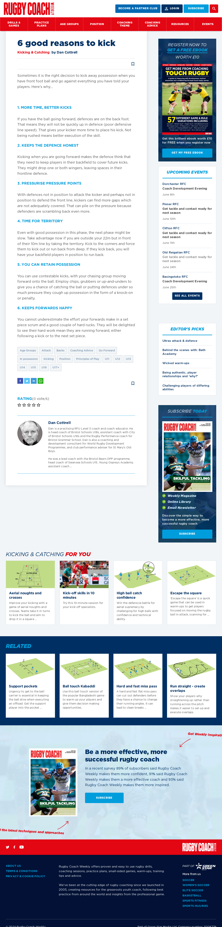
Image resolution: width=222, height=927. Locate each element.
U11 (107, 359)
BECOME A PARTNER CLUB (137, 9)
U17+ (55, 367)
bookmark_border (133, 64)
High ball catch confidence (129, 595)
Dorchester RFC (174, 184)
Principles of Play (87, 359)
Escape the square (186, 593)
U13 (128, 359)
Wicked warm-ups (175, 363)
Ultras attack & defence (179, 341)
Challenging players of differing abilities (185, 388)
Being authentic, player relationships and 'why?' (180, 374)
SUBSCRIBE (196, 9)
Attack (46, 350)
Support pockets (23, 686)
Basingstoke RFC (175, 277)
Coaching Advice (81, 350)
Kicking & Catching (33, 52)
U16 (44, 367)
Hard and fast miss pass (136, 686)
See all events (187, 296)
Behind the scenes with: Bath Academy (183, 352)
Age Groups (28, 350)
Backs (60, 350)
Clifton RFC (171, 228)
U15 (33, 367)
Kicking (49, 359)
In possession (29, 359)
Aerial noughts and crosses (25, 595)
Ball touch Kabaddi (79, 686)
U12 (117, 359)
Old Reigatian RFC (176, 252)
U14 (22, 367)
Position (64, 359)
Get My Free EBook (187, 153)
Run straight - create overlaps (187, 688)
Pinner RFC (170, 204)
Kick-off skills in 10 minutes (79, 595)
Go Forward (107, 350)
